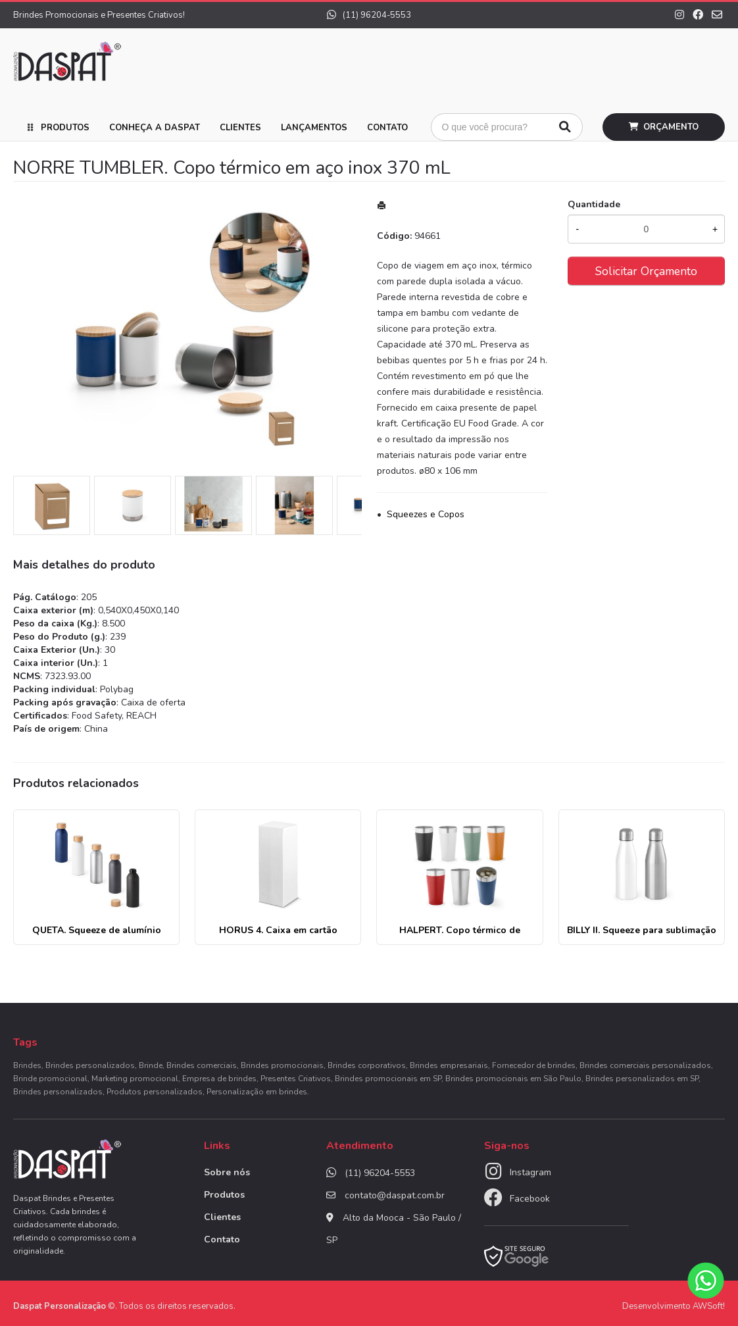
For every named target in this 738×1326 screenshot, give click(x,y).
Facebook (530, 1198)
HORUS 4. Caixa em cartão (278, 930)
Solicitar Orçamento (646, 271)
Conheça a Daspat (154, 128)
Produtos (65, 128)
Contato (387, 128)
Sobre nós (227, 1172)
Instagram (530, 1172)
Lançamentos (314, 128)
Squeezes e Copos (425, 514)
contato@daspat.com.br (395, 1195)
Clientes (240, 128)
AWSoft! (709, 1306)
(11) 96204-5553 (369, 15)
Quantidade (594, 204)
